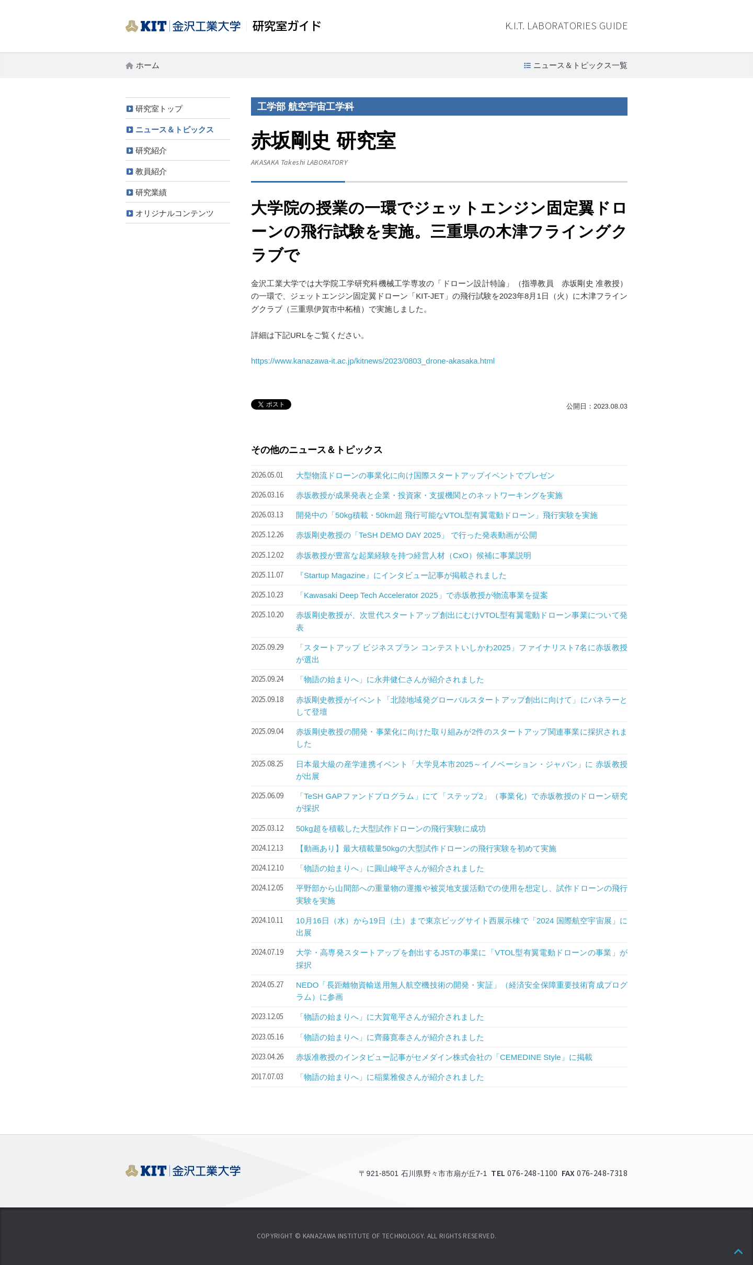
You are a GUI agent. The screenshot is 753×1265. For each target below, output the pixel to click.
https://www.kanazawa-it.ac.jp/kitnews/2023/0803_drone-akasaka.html (373, 360)
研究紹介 (151, 150)
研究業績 (151, 192)
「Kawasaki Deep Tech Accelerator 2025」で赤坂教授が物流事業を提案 (422, 595)
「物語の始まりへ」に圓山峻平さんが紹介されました (390, 868)
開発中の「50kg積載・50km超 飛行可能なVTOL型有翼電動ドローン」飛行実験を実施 (447, 515)
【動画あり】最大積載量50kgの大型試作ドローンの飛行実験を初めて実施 (426, 848)
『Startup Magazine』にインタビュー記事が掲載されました (401, 575)
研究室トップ (158, 108)
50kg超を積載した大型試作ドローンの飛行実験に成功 (391, 828)
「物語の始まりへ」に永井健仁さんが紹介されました (390, 679)
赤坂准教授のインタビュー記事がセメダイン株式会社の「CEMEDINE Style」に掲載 (444, 1057)
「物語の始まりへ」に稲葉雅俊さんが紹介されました (390, 1076)
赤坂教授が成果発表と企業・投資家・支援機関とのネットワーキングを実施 (429, 495)
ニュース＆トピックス (174, 129)
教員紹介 (151, 171)
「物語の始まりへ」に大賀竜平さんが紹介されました (390, 1016)
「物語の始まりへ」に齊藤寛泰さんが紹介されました (390, 1037)
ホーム (147, 65)
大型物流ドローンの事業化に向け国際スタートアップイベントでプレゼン (425, 475)
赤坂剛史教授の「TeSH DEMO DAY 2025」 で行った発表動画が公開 (416, 534)
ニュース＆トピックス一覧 (580, 65)
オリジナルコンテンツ (174, 213)
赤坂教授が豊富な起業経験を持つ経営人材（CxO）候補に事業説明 (413, 555)
